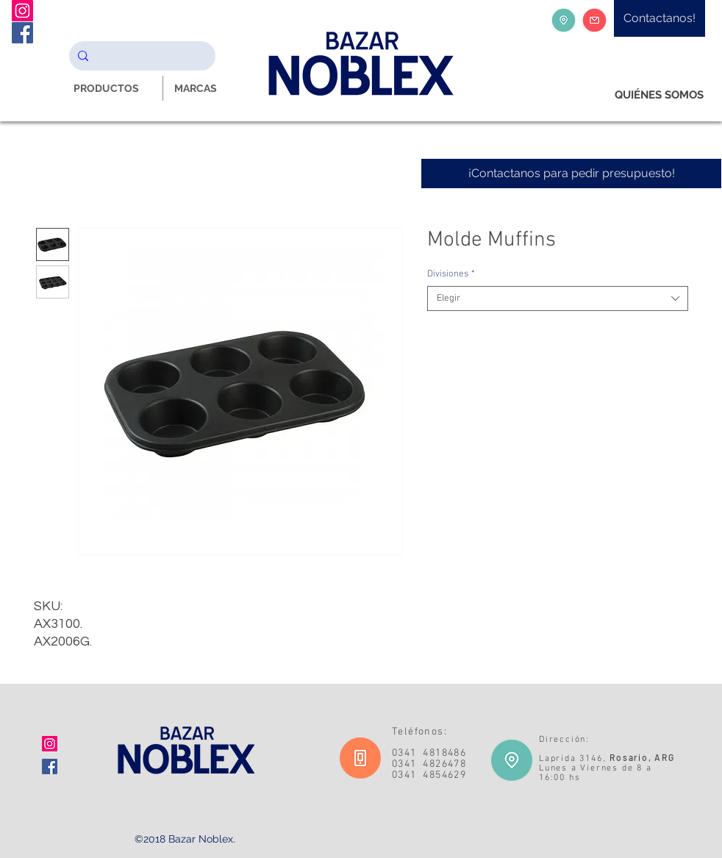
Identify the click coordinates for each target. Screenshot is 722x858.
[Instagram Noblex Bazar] (22, 10)
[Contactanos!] (659, 18)
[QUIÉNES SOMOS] (659, 95)
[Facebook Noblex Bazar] (22, 32)
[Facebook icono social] (49, 766)
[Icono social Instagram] (49, 743)
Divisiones (451, 274)
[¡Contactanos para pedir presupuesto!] (571, 173)
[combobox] (557, 298)
